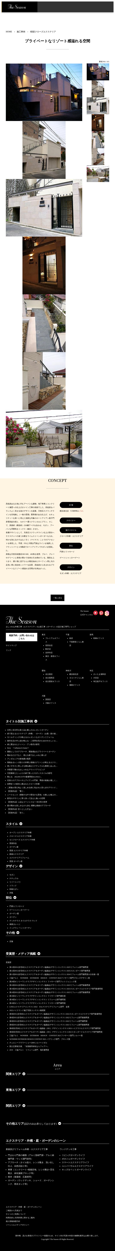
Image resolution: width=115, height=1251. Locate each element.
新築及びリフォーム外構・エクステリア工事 (27, 1149)
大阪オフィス (50, 703)
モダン (12, 875)
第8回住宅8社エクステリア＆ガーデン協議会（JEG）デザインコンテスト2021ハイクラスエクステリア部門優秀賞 (55, 1028)
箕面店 (48, 699)
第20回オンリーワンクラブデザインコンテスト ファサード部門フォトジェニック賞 (42, 982)
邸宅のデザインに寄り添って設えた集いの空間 (26, 798)
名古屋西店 (49, 678)
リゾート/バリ (15, 882)
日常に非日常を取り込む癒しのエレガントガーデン (28, 730)
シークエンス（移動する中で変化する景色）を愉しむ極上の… (32, 795)
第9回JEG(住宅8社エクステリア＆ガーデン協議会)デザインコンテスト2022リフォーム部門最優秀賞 (49, 1018)
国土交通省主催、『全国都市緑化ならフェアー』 (29, 1046)
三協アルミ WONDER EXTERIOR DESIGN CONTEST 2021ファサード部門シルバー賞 (46, 1036)
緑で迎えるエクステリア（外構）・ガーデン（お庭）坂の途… (32, 734)
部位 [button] (11, 897)
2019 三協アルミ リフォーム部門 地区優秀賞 (29, 1050)
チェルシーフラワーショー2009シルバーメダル (28, 1043)
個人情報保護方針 (13, 1221)
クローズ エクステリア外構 (20, 836)
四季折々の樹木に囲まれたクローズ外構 (23, 784)
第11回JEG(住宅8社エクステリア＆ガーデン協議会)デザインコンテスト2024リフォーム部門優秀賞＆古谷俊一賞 (54, 974)
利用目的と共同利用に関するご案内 (20, 1218)
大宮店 (96, 678)
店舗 (11, 941)
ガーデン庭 (13, 847)
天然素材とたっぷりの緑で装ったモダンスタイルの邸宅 (29, 773)
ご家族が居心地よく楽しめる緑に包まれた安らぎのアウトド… (32, 788)
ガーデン (13, 917)
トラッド (13, 886)
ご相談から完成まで (14, 1210)
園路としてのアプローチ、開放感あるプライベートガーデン (31, 752)
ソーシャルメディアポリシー (17, 1225)
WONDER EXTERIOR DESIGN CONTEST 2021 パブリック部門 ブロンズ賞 (39, 1039)
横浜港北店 (73, 674)
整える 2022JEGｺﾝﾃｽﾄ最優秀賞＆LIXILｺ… (24, 777)
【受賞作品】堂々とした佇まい (19, 809)
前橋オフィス (98, 638)
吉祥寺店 (49, 653)
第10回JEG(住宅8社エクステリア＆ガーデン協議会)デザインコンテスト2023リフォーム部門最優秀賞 (49, 985)
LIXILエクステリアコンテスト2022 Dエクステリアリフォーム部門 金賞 (39, 1007)
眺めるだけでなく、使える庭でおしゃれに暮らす (27, 755)
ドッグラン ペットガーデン (20, 928)
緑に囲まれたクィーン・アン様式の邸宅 (23, 744)
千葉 (67, 635)
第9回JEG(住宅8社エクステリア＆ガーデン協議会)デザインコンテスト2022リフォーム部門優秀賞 (48, 1021)
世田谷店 (49, 645)
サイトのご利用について (16, 1214)
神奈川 (68, 671)
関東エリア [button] (15, 1074)
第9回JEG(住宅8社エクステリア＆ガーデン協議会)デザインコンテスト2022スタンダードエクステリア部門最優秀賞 (55, 1014)
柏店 (71, 638)
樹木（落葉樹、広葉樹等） (20, 1177)
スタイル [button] (14, 824)
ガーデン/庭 (14, 913)
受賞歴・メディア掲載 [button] (23, 953)
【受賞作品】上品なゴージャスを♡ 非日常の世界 (28, 802)
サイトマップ (11, 645)
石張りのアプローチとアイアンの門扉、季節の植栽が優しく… (32, 780)
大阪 (43, 696)
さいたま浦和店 (99, 674)
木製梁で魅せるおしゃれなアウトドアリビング (26, 770)
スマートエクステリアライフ (75, 1162)
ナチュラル (13, 878)
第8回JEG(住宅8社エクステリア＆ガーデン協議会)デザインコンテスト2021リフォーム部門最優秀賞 (49, 1025)
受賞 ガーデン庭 (15, 861)
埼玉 (91, 671)
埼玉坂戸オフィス (100, 681)
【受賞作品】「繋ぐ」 (16, 791)
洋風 (11, 893)
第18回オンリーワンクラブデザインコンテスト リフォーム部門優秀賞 (37, 1000)
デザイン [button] (14, 866)
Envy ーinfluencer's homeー (18, 748)
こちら (81, 511)
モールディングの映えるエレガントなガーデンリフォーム (30, 737)
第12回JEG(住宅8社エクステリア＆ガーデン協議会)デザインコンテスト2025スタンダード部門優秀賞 (49, 971)
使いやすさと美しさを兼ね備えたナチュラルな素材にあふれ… (32, 766)
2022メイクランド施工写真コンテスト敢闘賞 (27, 1010)
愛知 (43, 671)
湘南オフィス (74, 685)
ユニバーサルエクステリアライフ (77, 1166)
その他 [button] (12, 932)
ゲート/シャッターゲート (19, 910)
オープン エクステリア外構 (20, 833)
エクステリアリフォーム (19, 858)
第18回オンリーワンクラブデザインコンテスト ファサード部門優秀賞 (37, 1003)
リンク (8, 650)
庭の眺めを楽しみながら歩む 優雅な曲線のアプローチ (29, 806)
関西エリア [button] (15, 1105)
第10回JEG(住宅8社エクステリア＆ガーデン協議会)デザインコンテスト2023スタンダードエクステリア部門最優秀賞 (56, 989)
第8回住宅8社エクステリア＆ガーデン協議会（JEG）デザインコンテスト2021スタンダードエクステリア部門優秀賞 (55, 1032)
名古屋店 (49, 674)
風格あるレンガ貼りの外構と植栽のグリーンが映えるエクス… (32, 762)
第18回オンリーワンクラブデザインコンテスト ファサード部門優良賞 (37, 996)
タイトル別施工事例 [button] (21, 721)
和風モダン (13, 889)
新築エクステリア (16, 854)
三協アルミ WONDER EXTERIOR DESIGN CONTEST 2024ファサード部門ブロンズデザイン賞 (49, 978)
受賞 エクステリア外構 (18, 850)
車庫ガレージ (14, 924)
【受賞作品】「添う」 (16, 813)
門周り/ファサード (16, 906)
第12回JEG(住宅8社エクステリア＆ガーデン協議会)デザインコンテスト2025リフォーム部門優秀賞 (48, 967)
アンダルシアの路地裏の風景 (19, 759)
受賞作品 (13, 843)
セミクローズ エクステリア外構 (22, 840)
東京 (43, 635)
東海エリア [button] (15, 1089)
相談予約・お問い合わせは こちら (21, 637)
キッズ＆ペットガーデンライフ (76, 1170)
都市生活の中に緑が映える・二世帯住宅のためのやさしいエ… (32, 741)
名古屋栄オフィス (52, 681)
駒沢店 (48, 649)
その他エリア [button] (33, 1123)
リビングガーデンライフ (73, 1155)
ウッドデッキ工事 (68, 1149)
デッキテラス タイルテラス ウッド (23, 921)
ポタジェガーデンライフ (73, 1159)
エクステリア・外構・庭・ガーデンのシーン (36, 1140)
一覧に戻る (57, 598)
